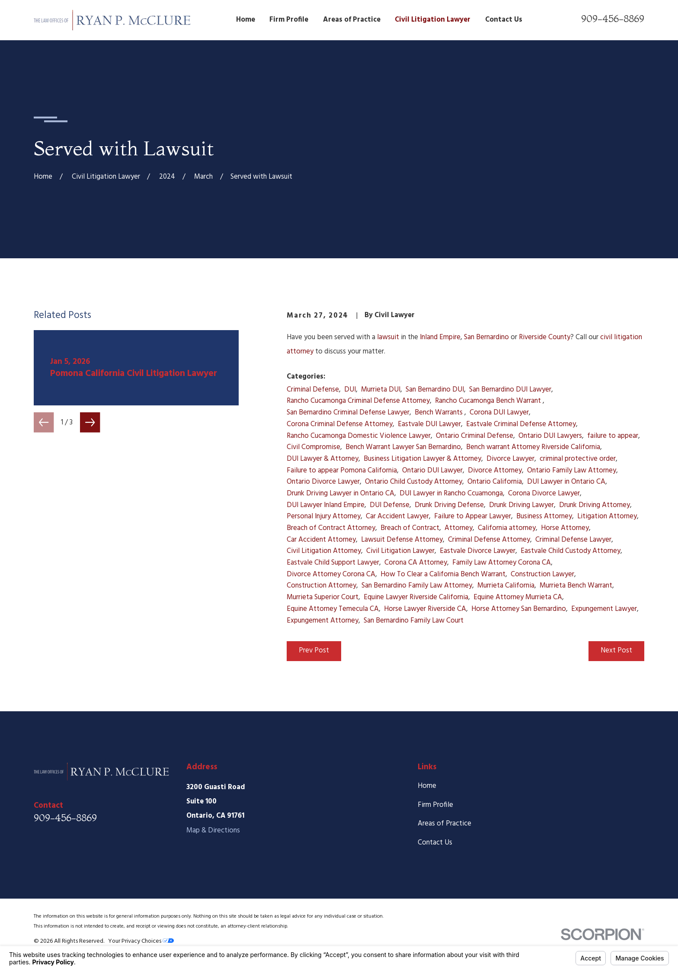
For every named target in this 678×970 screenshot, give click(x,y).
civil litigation (621, 337)
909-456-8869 (612, 19)
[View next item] (90, 422)
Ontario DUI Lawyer (432, 470)
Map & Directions (213, 830)
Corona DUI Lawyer (499, 412)
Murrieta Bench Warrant (576, 585)
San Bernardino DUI (435, 389)
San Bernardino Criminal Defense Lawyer (348, 412)
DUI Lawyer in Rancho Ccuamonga (451, 493)
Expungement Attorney (322, 620)
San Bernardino (486, 337)
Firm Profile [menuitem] (288, 20)
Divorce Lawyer (510, 459)
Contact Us (435, 842)
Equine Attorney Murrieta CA (517, 597)
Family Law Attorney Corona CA (501, 563)
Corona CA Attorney (415, 563)
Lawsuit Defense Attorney (402, 540)
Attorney (459, 528)
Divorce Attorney (495, 470)
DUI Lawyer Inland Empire (326, 505)
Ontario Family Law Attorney (571, 470)
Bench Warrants (439, 412)
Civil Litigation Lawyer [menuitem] (432, 20)
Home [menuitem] (245, 20)
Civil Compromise (313, 447)
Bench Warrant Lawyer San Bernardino (403, 447)
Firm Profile (435, 805)
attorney (301, 351)
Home (427, 786)
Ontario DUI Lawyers (550, 436)
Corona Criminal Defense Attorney (340, 424)
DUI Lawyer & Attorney (322, 459)
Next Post (616, 650)
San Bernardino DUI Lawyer (510, 389)
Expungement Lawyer (604, 609)
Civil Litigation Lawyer (400, 551)
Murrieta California (505, 585)
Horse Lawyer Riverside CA (425, 609)
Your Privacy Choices (141, 941)
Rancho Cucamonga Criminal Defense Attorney (358, 401)
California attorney (507, 528)
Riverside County (544, 337)
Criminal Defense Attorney (489, 540)
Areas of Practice (444, 823)
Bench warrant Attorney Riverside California (533, 447)
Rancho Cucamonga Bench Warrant (489, 401)
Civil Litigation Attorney (324, 551)
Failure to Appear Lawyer (472, 516)
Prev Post (314, 650)
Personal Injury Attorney (324, 516)
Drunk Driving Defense (449, 505)
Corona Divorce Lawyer (544, 493)
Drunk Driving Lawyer (521, 505)
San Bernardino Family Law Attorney (416, 585)
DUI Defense (389, 505)
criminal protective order (578, 459)
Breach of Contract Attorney (331, 528)
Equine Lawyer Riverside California (416, 597)
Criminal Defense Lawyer (573, 540)
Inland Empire (440, 337)
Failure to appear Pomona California (342, 470)
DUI (350, 389)
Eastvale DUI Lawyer (429, 424)
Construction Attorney (321, 585)
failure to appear (612, 436)
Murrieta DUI (380, 389)
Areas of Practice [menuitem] (352, 20)
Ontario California (494, 482)
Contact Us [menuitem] (503, 20)
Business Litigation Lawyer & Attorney (422, 459)
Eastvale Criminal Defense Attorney (521, 424)
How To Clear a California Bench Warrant (443, 574)
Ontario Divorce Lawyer (323, 482)
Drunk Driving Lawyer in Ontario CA (340, 493)
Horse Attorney (565, 528)
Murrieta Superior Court (322, 597)
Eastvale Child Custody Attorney (570, 551)
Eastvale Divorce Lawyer (477, 551)
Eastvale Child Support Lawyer (333, 563)
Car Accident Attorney (321, 540)
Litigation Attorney (607, 516)
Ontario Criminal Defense (474, 436)
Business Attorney (544, 516)
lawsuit (388, 337)
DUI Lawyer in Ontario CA (566, 482)
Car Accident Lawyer (397, 516)
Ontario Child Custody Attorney (413, 482)
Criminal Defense (313, 389)
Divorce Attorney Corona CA (331, 574)
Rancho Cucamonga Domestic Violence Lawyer (359, 436)
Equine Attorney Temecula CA (333, 609)
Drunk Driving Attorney (594, 505)
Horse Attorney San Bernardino (518, 609)
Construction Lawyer (542, 574)
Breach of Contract (410, 528)
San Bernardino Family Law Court (414, 620)
